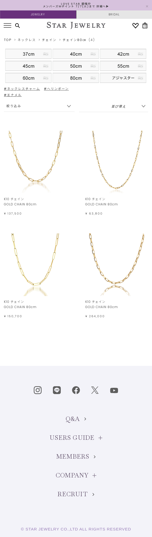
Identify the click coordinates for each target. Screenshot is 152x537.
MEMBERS (76, 456)
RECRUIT (76, 494)
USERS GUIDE (76, 438)
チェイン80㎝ (74, 40)
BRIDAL (114, 14)
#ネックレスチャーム (22, 88)
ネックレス (27, 40)
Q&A (76, 419)
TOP (8, 40)
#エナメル (13, 95)
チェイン (49, 40)
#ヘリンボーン (56, 88)
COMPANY (76, 475)
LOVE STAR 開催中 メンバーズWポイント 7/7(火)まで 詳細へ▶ (76, 5)
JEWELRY (38, 14)
